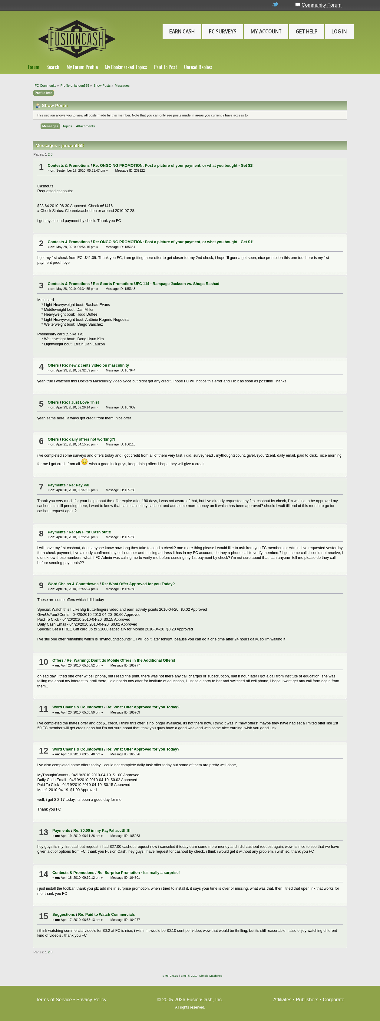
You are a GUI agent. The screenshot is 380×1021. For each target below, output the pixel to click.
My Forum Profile (82, 67)
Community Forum (322, 5)
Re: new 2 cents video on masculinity (95, 365)
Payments (57, 485)
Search (52, 67)
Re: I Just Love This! (80, 402)
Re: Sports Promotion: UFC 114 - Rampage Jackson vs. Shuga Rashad (156, 284)
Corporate (333, 999)
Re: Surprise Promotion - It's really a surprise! (138, 873)
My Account (266, 31)
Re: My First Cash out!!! (90, 532)
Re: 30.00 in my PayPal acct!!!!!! (102, 830)
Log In (339, 31)
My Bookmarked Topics (126, 67)
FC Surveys (222, 31)
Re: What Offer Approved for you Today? (138, 584)
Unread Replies (198, 67)
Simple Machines (210, 975)
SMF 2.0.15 (170, 975)
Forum (33, 67)
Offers (53, 365)
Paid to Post (165, 67)
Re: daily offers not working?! (88, 439)
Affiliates (282, 999)
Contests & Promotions (69, 165)
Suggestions (63, 914)
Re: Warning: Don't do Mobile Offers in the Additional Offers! (121, 660)
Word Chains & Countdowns (73, 584)
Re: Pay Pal (79, 485)
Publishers (307, 999)
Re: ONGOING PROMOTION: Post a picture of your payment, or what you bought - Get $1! (173, 165)
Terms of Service (54, 999)
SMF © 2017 (188, 975)
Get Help (306, 31)
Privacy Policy (91, 999)
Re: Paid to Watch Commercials (106, 914)
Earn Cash (182, 31)
